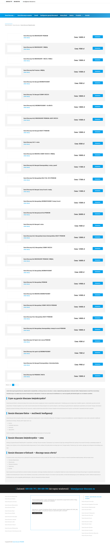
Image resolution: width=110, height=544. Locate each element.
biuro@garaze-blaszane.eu (29, 1)
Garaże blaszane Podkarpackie (88, 513)
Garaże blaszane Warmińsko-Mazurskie (90, 533)
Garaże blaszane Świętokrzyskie (88, 507)
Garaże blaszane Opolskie (87, 527)
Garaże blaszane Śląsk (9, 511)
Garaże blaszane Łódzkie (87, 521)
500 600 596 (43, 488)
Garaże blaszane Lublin (10, 521)
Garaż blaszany (10, 15)
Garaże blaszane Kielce (86, 509)
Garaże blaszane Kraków (10, 498)
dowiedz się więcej (37, 503)
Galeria (71, 15)
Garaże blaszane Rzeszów (87, 515)
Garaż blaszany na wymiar (25, 15)
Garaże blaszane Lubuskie (87, 530)
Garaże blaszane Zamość (10, 524)
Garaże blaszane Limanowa (11, 501)
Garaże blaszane (8, 25)
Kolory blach (63, 15)
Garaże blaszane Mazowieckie (11, 505)
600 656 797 (30, 488)
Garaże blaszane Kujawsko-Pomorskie (90, 504)
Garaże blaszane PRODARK (18, 541)
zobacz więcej (27, 37)
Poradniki (79, 15)
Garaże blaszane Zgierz (87, 524)
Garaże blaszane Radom (10, 507)
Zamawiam (98, 36)
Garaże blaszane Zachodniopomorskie (13, 531)
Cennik (36, 15)
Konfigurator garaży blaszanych (49, 15)
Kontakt (87, 15)
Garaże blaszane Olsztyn (87, 535)
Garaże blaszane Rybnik (10, 513)
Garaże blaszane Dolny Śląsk (11, 516)
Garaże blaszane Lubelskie (10, 519)
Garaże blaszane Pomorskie (88, 501)
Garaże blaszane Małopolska (11, 496)
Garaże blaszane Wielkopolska (11, 528)
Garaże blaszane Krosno (87, 518)
